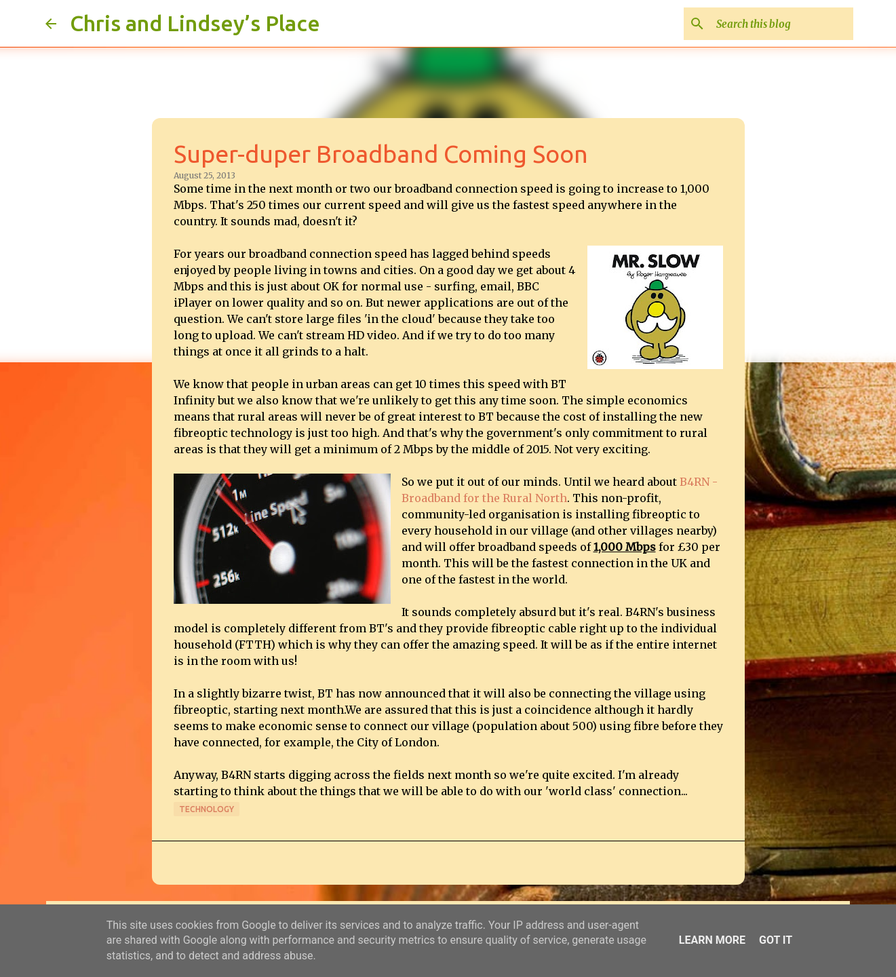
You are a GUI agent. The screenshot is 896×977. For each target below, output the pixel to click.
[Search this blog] (782, 23)
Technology (206, 809)
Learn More (712, 940)
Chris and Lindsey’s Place (195, 23)
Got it (775, 940)
